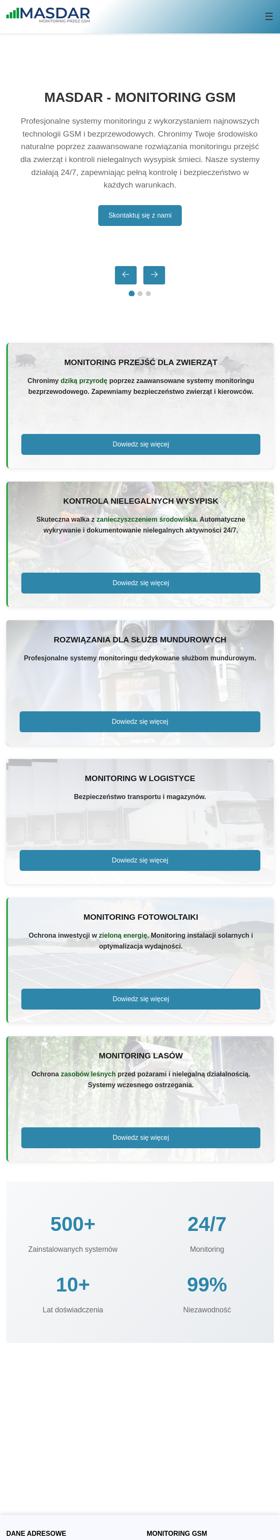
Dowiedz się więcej (140, 444)
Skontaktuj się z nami (139, 215)
